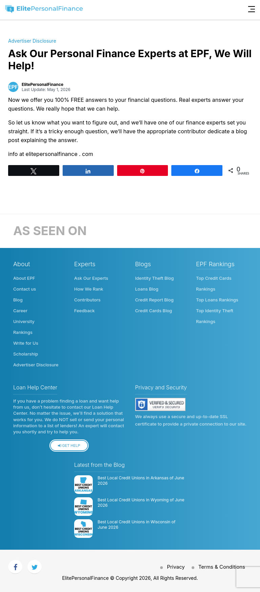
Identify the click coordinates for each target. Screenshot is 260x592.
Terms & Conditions (221, 567)
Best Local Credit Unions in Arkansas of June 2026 (141, 480)
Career (20, 310)
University (24, 321)
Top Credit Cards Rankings (214, 283)
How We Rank (88, 289)
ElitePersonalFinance (42, 84)
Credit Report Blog (154, 299)
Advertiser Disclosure (32, 41)
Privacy (176, 567)
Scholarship (25, 354)
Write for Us (25, 343)
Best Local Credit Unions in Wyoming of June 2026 (141, 502)
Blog (18, 299)
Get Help (69, 445)
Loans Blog (146, 289)
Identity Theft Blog (154, 278)
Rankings (22, 332)
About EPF (24, 278)
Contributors (87, 299)
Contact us (24, 289)
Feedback (84, 310)
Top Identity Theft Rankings (214, 316)
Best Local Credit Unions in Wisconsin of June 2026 (136, 524)
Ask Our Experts (91, 278)
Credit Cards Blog (153, 310)
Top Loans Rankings (217, 299)
